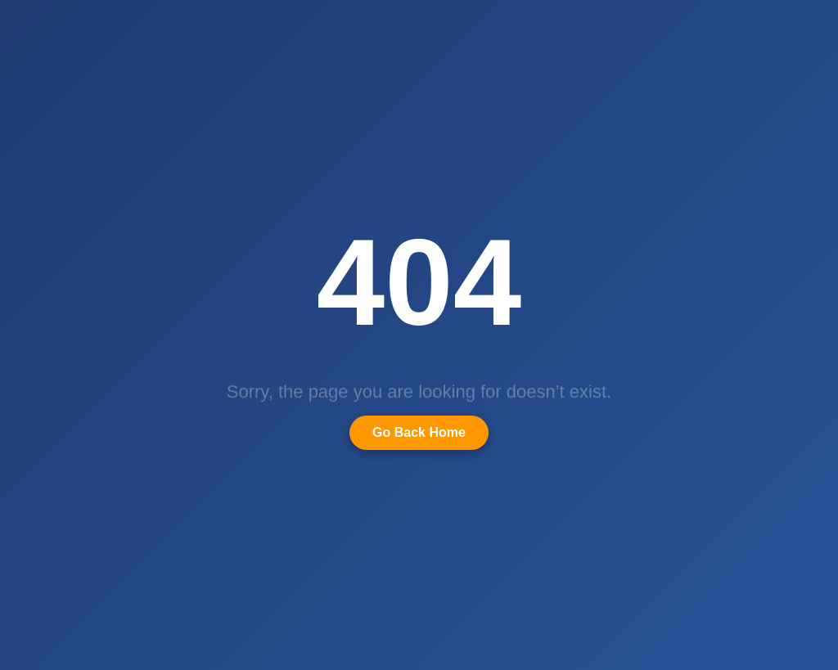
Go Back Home (419, 432)
